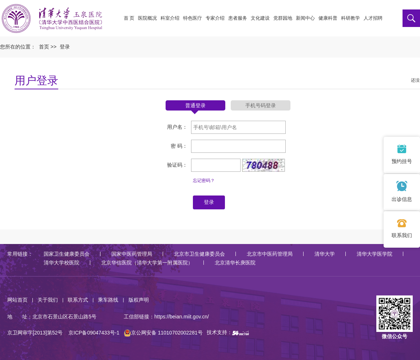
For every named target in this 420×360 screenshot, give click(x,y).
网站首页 (17, 300)
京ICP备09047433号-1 (93, 333)
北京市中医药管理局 (270, 254)
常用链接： (20, 253)
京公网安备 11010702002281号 (163, 333)
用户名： (177, 127)
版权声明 (138, 300)
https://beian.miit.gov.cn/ (181, 317)
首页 (44, 47)
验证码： (177, 165)
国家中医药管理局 (131, 254)
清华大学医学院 (374, 254)
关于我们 (47, 300)
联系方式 (78, 300)
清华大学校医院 (61, 263)
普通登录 (195, 105)
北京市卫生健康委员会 (199, 254)
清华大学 (324, 254)
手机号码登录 (260, 105)
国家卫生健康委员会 (67, 254)
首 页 (129, 18)
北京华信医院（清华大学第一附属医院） (147, 263)
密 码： (179, 146)
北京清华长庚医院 (235, 263)
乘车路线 (108, 300)
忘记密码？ (204, 180)
